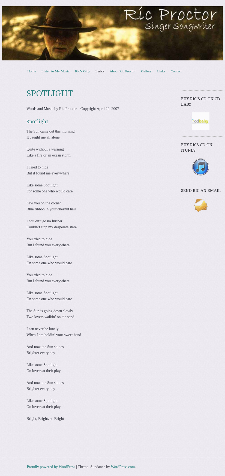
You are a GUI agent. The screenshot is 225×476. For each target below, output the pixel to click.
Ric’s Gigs (82, 71)
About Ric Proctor (123, 71)
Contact (176, 71)
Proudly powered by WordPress (51, 467)
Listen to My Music (55, 71)
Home (31, 71)
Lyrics (99, 71)
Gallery (146, 71)
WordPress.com (123, 467)
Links (161, 71)
